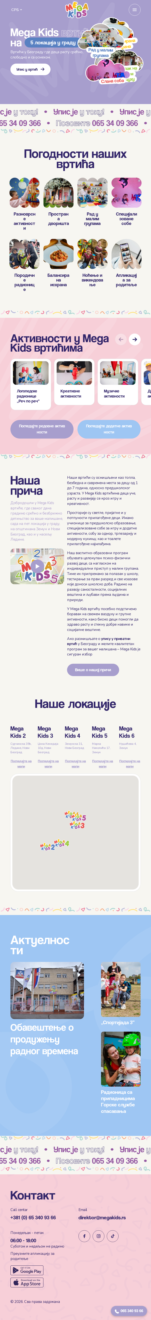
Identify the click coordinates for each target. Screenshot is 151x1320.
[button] (135, 358)
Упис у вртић (30, 69)
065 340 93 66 (129, 1310)
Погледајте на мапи (21, 779)
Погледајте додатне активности (109, 447)
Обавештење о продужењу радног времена (45, 1030)
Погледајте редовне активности (42, 447)
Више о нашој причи (93, 671)
